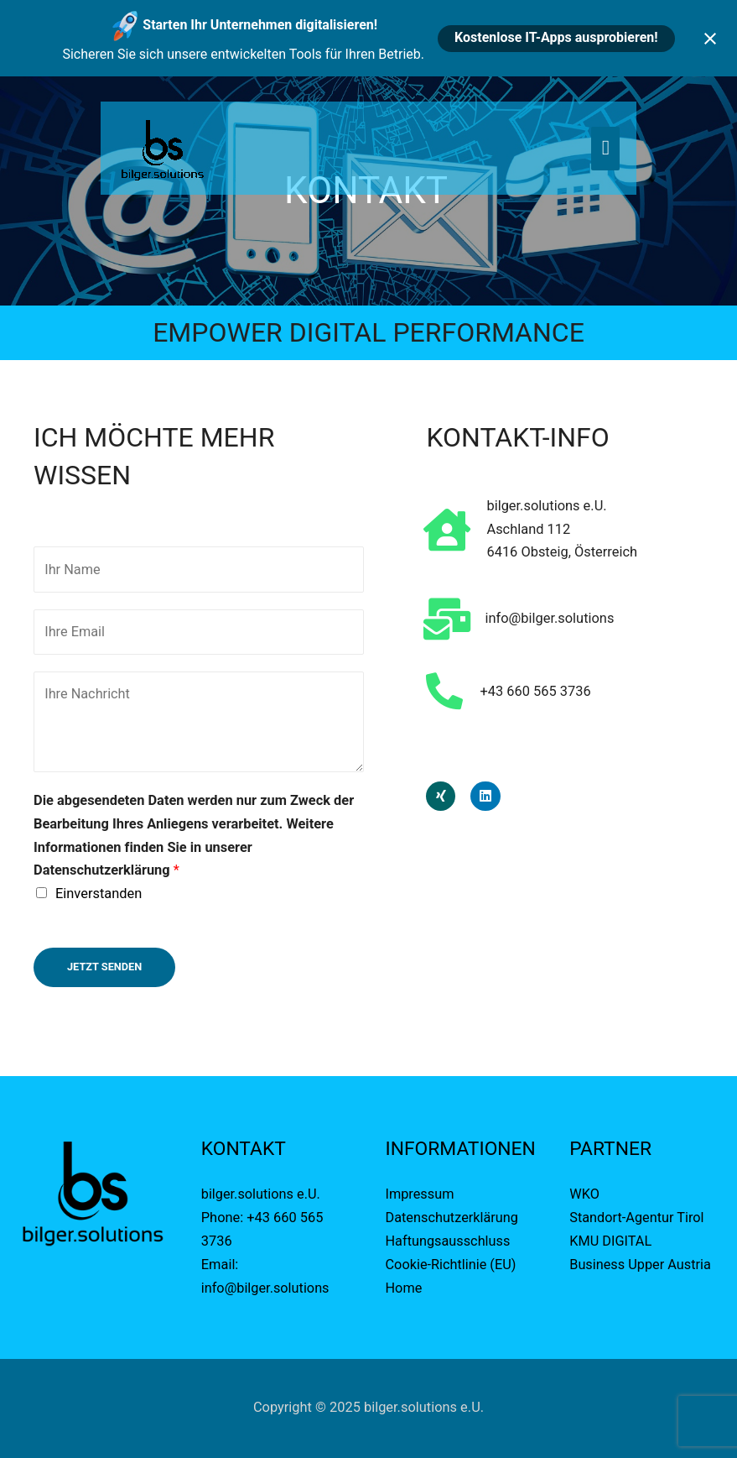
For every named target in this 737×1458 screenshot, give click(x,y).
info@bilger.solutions (265, 1288)
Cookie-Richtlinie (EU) (451, 1264)
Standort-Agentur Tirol (636, 1218)
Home (404, 1288)
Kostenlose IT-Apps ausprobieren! (556, 37)
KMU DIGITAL (610, 1242)
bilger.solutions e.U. (261, 1195)
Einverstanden (98, 894)
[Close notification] (710, 39)
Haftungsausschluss (448, 1242)
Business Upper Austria (640, 1264)
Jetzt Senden (104, 967)
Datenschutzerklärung (453, 1218)
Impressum (422, 1195)
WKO (584, 1195)
